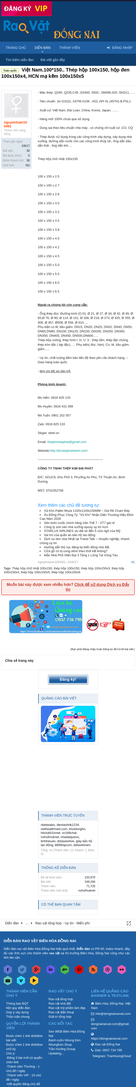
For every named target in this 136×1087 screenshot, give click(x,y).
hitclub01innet (50, 833)
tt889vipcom (63, 845)
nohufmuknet (50, 837)
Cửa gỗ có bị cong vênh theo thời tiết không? (76, 551)
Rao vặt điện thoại (61, 1012)
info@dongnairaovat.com (113, 1014)
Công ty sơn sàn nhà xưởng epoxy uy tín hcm (76, 527)
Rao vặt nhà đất (60, 1003)
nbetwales (48, 825)
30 (28, 150)
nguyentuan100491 (15, 124)
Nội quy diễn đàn (18, 1008)
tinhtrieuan (48, 841)
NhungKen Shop (60, 1044)
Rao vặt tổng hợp (61, 999)
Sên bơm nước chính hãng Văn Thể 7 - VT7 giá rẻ (79, 523)
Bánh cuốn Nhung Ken (65, 1040)
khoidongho (77, 829)
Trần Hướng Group (62, 1049)
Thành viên (69, 48)
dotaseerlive (65, 841)
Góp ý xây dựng (17, 1012)
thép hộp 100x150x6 (66, 572)
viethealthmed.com (54, 829)
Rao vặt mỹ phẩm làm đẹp (67, 1008)
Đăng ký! (68, 679)
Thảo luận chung (17, 1016)
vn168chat (69, 833)
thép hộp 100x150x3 (95, 568)
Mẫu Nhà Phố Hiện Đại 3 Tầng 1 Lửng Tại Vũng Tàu (81, 555)
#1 (133, 562)
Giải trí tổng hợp (60, 1016)
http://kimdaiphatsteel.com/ (69, 450)
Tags (7, 568)
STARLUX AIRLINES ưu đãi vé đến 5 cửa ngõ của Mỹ (82, 531)
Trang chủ (16, 48)
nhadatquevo (70, 837)
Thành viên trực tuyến (63, 815)
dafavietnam (82, 845)
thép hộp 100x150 (66, 568)
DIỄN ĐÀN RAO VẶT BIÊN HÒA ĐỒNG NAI (40, 941)
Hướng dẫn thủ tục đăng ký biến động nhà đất (76, 547)
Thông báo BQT (17, 1003)
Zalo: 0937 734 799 (108, 1050)
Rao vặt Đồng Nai (107, 1044)
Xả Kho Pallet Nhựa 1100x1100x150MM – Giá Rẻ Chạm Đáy (87, 511)
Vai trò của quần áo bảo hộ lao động (69, 535)
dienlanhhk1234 (68, 825)
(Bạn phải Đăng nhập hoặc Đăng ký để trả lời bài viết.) (103, 649)
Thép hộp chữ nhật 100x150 (32, 568)
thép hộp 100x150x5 (35, 572)
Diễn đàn (43, 48)
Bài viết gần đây (53, 60)
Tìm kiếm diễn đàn (20, 60)
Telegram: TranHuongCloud (111, 1056)
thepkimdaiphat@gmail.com (67, 442)
